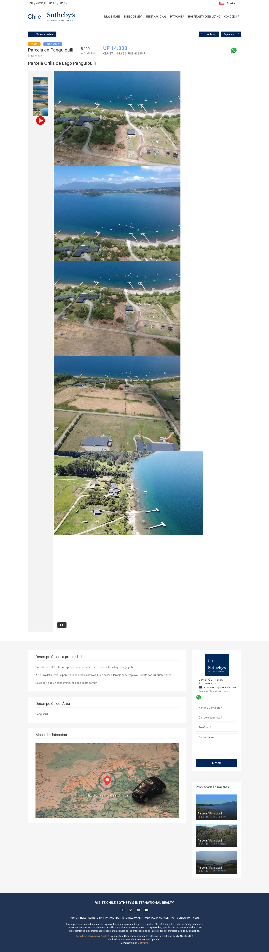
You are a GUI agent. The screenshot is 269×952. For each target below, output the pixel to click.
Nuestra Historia (91, 918)
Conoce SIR (231, 16)
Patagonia (177, 16)
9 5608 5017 (209, 683)
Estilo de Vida (133, 16)
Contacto (183, 918)
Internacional (156, 16)
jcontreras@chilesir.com (219, 687)
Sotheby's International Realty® (92, 936)
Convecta (143, 943)
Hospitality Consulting (204, 16)
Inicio (73, 918)
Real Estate (112, 16)
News (196, 918)
